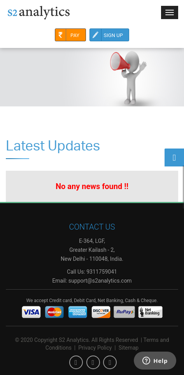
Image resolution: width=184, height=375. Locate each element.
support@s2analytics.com (100, 281)
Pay (67, 35)
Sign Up (106, 35)
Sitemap (128, 348)
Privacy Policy (95, 348)
